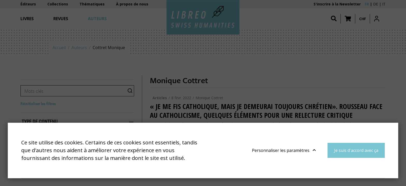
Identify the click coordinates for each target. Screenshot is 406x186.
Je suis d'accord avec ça (356, 150)
